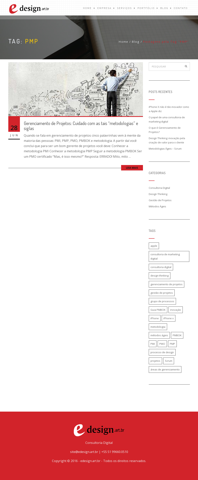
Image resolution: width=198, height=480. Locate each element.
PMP (172, 344)
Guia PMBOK (158, 309)
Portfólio (146, 8)
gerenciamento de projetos (166, 284)
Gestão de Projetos (160, 200)
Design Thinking (158, 194)
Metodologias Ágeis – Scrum (165, 148)
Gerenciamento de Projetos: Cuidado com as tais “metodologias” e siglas (81, 125)
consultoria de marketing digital (165, 256)
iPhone (154, 318)
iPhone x (168, 318)
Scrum (168, 361)
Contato (181, 8)
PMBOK (177, 335)
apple (153, 246)
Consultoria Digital (159, 188)
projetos (155, 361)
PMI (152, 344)
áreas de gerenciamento (165, 369)
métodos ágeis (159, 335)
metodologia (157, 327)
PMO (162, 344)
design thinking (159, 275)
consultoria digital (160, 267)
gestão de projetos (161, 292)
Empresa (104, 8)
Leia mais (132, 167)
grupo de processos (162, 301)
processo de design (162, 352)
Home (87, 8)
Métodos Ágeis (157, 206)
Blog (164, 8)
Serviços (124, 8)
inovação (175, 309)
